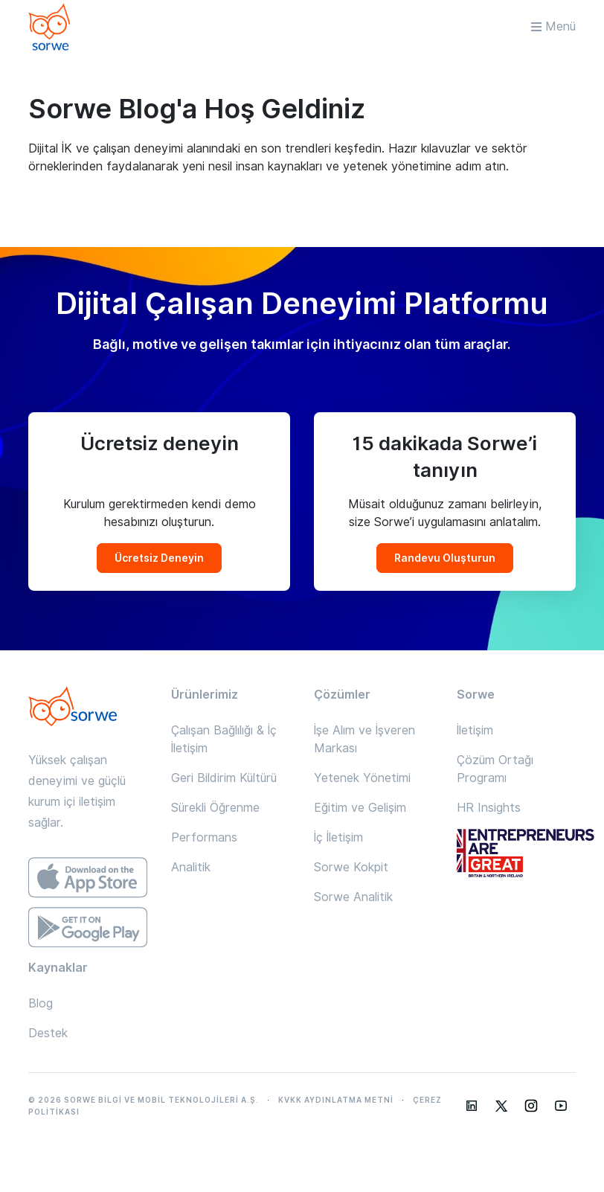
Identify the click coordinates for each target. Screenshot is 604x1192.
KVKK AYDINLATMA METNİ (335, 1099)
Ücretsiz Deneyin (159, 558)
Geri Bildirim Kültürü (224, 778)
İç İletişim (338, 837)
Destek (48, 1033)
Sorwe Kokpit (351, 867)
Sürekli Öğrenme (215, 808)
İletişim (475, 730)
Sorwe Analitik (353, 897)
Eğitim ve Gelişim (360, 808)
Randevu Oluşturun (444, 558)
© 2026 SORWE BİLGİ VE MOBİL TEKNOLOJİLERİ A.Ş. (143, 1099)
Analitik (191, 867)
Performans (204, 837)
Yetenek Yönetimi (362, 778)
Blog (40, 1003)
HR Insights (489, 808)
